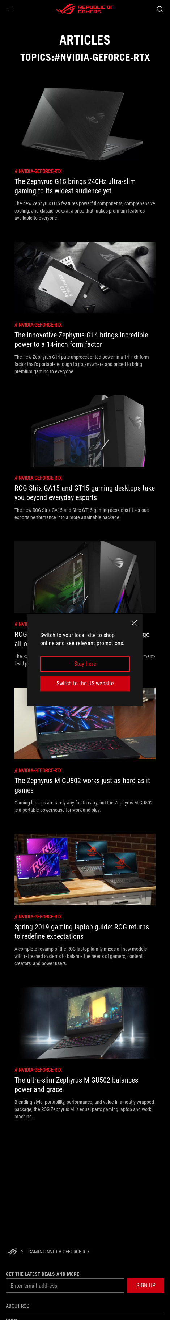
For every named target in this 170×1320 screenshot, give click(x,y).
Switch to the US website (85, 683)
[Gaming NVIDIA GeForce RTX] (59, 1251)
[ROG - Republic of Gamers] (85, 9)
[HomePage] (11, 1252)
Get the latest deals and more (42, 1274)
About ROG (17, 1306)
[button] (10, 9)
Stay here (85, 663)
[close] (134, 622)
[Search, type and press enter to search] (159, 9)
